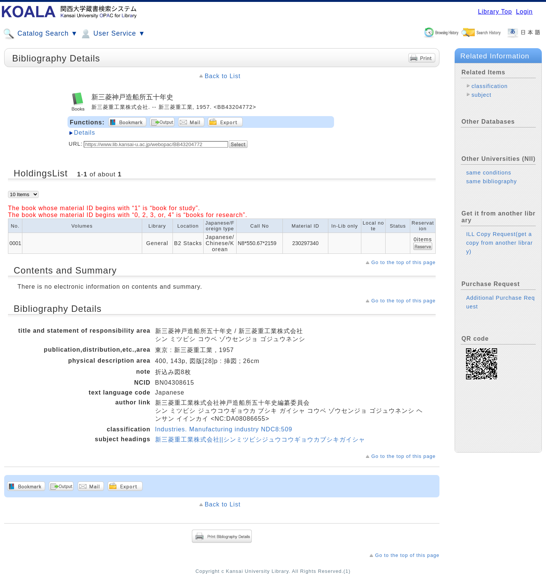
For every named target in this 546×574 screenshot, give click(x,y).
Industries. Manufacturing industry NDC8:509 (223, 429)
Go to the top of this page (403, 262)
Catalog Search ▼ (40, 33)
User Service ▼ (112, 33)
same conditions (488, 173)
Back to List (223, 76)
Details (84, 132)
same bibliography (491, 181)
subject (481, 95)
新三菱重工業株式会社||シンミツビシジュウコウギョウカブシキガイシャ (260, 439)
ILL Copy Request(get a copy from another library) (499, 243)
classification (489, 86)
